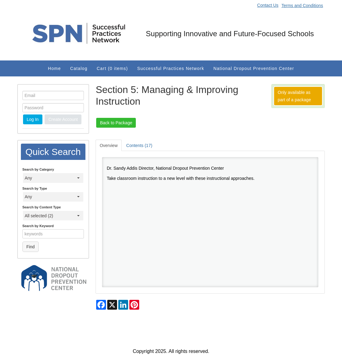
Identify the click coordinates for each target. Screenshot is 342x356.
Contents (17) (139, 145)
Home (54, 68)
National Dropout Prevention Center (253, 68)
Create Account (63, 119)
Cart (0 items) (112, 68)
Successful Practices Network (170, 68)
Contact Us (267, 5)
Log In (33, 119)
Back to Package (116, 122)
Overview (108, 145)
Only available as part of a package (294, 96)
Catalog (79, 68)
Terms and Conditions (302, 5)
